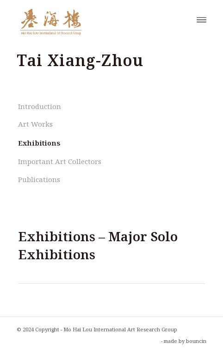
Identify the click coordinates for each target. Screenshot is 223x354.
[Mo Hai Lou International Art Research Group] (92, 18)
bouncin (196, 340)
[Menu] (201, 19)
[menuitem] (201, 19)
